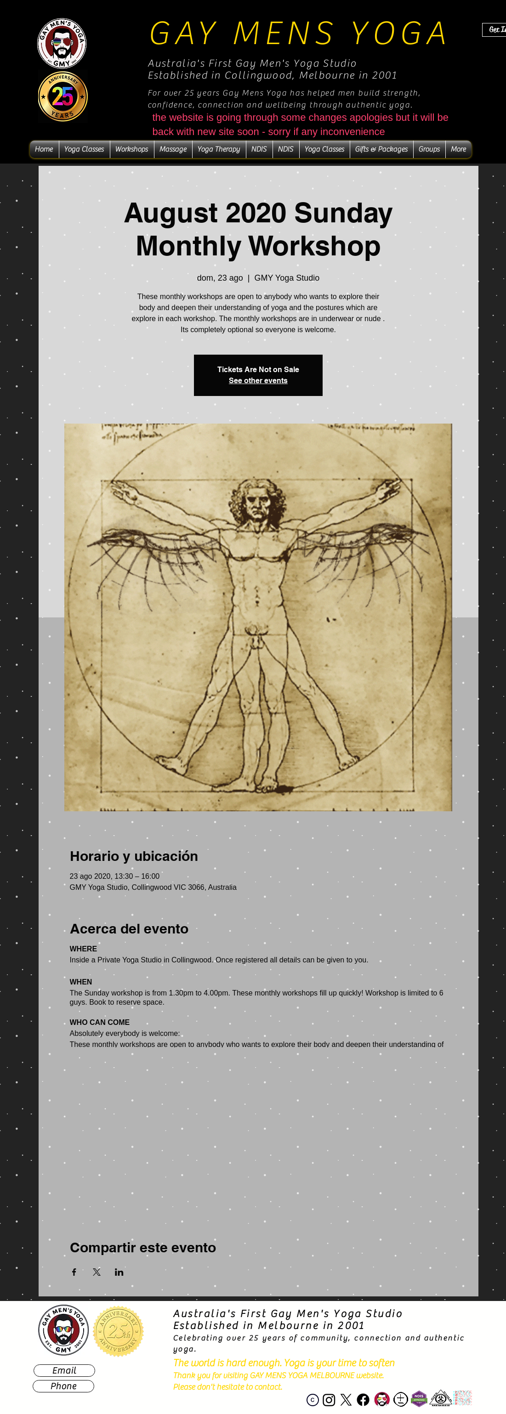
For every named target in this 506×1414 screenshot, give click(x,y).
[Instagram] (329, 1399)
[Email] (64, 1370)
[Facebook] (363, 1399)
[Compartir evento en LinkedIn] (119, 1272)
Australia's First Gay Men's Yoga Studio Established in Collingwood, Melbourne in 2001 (272, 69)
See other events (258, 380)
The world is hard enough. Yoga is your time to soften (283, 1363)
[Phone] (63, 1386)
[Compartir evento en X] (96, 1272)
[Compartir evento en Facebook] (74, 1272)
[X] (346, 1399)
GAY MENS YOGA (299, 33)
